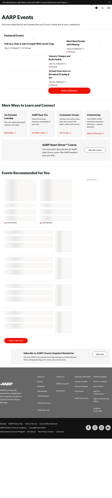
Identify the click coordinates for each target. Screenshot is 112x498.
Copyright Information (37, 428)
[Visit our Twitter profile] (95, 427)
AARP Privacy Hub (15, 424)
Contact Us (60, 377)
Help (96, 8)
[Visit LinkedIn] (108, 427)
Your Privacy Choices (46, 432)
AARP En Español (62, 384)
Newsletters (60, 391)
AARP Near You (40, 115)
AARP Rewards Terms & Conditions (13, 428)
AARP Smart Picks (44, 403)
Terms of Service (31, 424)
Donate (40, 381)
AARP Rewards (43, 396)
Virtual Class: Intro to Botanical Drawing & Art (60, 74)
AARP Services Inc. (82, 398)
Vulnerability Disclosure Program (12, 432)
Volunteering (93, 115)
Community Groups (69, 115)
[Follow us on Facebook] (88, 427)
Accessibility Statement (48, 424)
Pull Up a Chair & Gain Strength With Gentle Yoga (29, 43)
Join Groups (64, 133)
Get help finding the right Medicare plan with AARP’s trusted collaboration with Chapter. (35, 2)
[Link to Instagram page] (101, 427)
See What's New (38, 133)
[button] (102, 8)
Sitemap (3, 424)
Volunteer (41, 386)
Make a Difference (94, 133)
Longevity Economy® (97, 409)
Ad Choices (31, 432)
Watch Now (9, 133)
